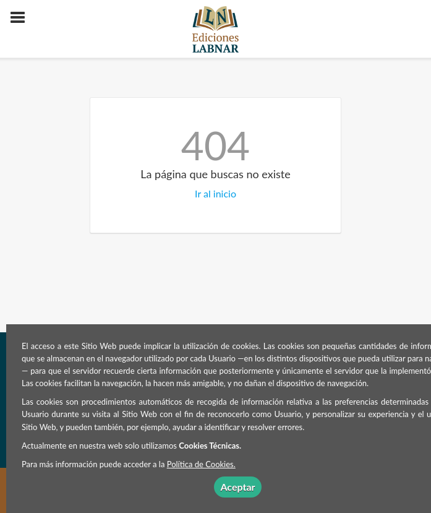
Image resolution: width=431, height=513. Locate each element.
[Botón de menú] (22, 18)
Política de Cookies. (201, 464)
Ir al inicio (215, 193)
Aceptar (237, 487)
